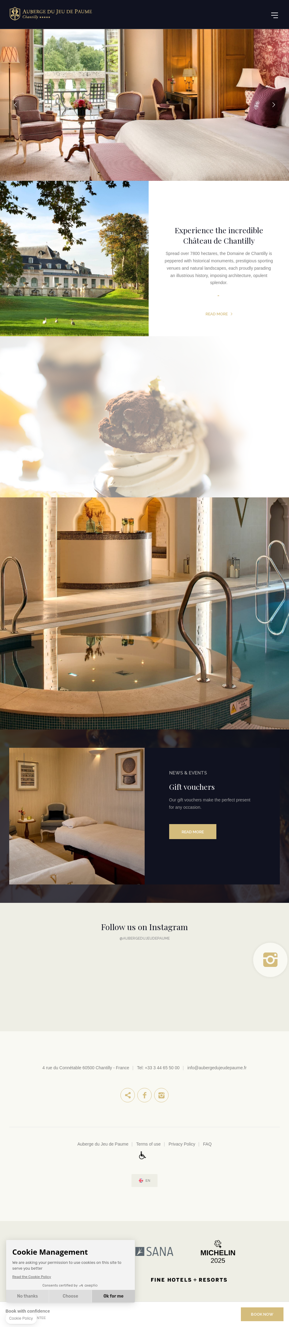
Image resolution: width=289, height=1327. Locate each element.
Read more (217, 314)
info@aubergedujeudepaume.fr (216, 1067)
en (148, 1180)
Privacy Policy (182, 1144)
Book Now (262, 1314)
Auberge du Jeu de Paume (102, 1144)
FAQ (207, 1144)
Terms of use (148, 1144)
